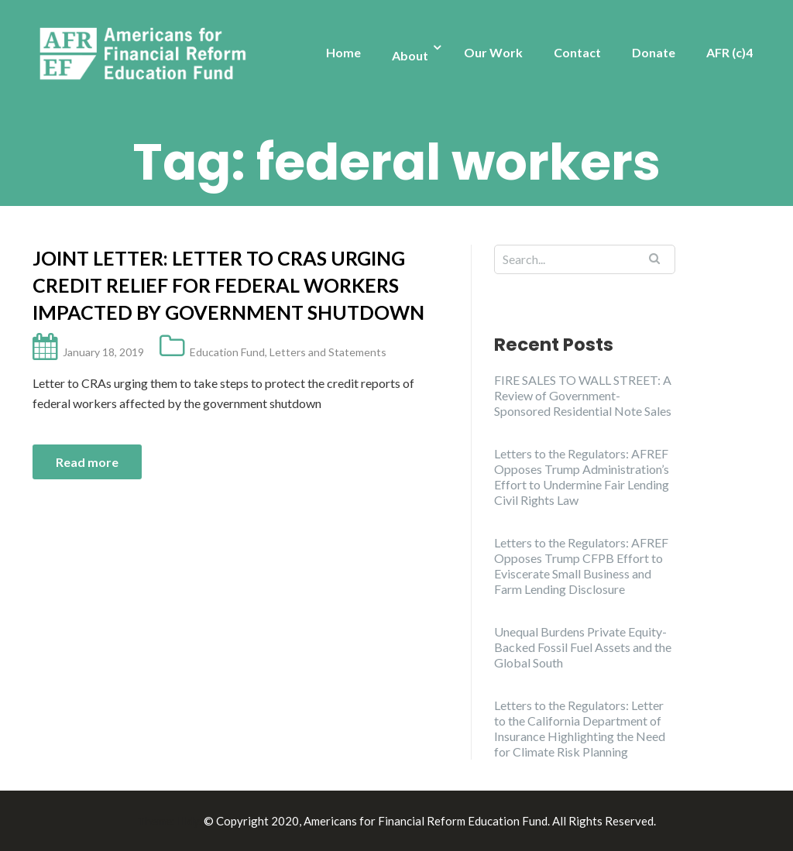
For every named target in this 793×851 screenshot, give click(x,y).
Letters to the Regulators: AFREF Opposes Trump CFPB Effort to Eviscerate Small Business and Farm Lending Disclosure (581, 565)
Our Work (493, 52)
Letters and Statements (327, 352)
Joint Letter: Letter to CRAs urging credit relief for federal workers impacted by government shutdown (228, 285)
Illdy (188, 821)
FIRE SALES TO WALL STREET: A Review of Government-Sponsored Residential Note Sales (582, 395)
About (410, 55)
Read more (87, 462)
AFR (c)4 (729, 52)
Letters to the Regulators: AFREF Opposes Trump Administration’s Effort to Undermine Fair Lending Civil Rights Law (581, 476)
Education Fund (227, 352)
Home (343, 52)
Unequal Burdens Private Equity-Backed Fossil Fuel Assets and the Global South (582, 647)
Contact (577, 52)
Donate (653, 52)
